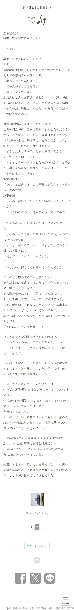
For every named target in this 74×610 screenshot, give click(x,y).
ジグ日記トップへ (37, 546)
